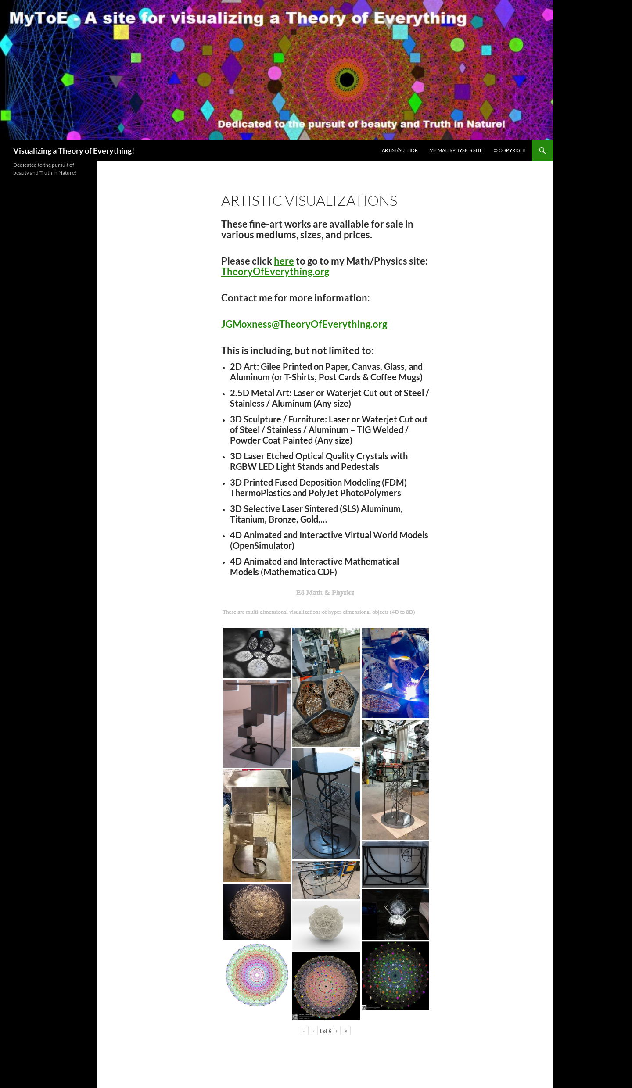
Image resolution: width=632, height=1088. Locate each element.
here (284, 261)
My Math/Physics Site (455, 150)
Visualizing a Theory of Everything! (73, 150)
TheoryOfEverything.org (275, 271)
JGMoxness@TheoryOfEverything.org (304, 324)
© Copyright (510, 150)
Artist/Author (400, 150)
